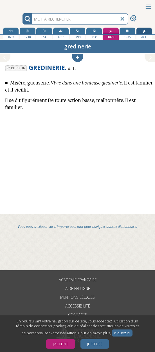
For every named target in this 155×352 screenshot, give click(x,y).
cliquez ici (122, 333)
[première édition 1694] (11, 33)
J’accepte (60, 344)
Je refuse (94, 344)
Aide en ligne (77, 288)
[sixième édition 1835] (94, 33)
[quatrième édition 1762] (61, 33)
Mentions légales (77, 297)
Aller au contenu (21, 5)
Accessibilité (77, 306)
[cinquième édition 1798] (77, 33)
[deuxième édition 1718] (27, 33)
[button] (77, 58)
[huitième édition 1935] (127, 33)
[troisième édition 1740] (44, 33)
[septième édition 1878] (110, 34)
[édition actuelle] (144, 34)
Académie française (77, 279)
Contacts (77, 314)
